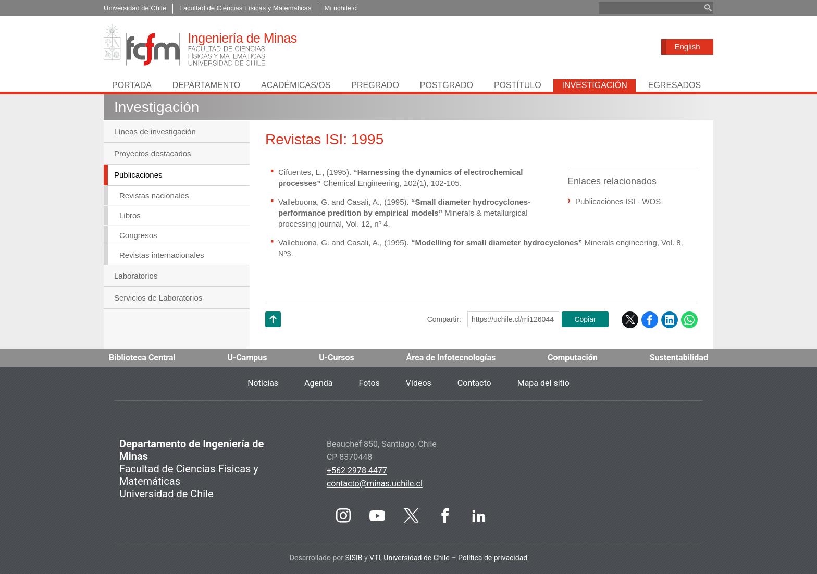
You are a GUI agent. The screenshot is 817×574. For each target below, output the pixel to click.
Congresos (138, 235)
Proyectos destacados (152, 153)
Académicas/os (295, 85)
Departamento (206, 85)
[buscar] (650, 8)
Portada (132, 85)
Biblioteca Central (142, 358)
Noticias (262, 383)
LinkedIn (669, 320)
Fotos (369, 383)
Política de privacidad (492, 558)
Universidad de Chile (416, 558)
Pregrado (375, 85)
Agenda (318, 383)
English (687, 46)
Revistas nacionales (154, 195)
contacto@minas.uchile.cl (375, 484)
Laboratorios (135, 275)
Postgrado (446, 85)
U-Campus (247, 358)
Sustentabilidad (679, 358)
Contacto (474, 383)
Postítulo (517, 85)
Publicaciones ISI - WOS (618, 201)
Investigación (594, 85)
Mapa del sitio (543, 383)
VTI (374, 558)
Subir (273, 332)
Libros (130, 215)
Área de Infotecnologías (451, 358)
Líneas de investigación (155, 131)
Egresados (674, 85)
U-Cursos (336, 358)
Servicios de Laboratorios (158, 297)
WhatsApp (689, 320)
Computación (573, 358)
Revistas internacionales (161, 255)
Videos (418, 383)
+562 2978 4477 (357, 471)
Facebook (650, 320)
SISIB (353, 558)
